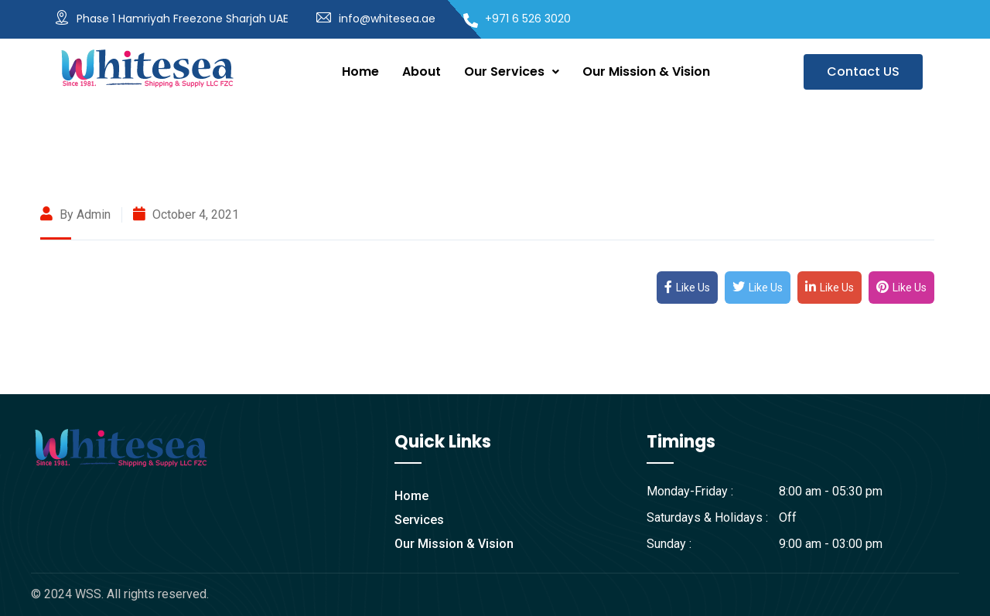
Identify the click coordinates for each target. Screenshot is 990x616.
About (421, 71)
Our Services (511, 71)
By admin (75, 214)
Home (360, 71)
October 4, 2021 (186, 214)
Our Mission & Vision (646, 71)
